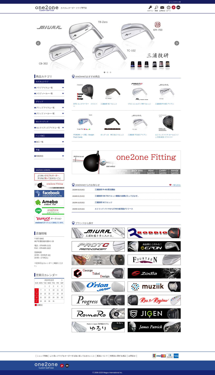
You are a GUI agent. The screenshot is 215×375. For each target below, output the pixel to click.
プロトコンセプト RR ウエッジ (139, 104)
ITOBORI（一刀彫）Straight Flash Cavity (83, 136)
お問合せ (132, 356)
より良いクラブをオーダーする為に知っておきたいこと (72, 356)
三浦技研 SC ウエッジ (109, 104)
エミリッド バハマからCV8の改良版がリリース (114, 209)
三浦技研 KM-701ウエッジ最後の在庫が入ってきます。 (117, 196)
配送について (102, 356)
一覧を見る (176, 185)
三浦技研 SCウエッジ (103, 202)
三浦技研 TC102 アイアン (137, 135)
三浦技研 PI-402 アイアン (164, 104)
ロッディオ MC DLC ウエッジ (112, 135)
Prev (38, 43)
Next (176, 43)
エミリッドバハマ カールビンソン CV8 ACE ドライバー (167, 136)
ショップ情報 (42, 356)
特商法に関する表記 (118, 356)
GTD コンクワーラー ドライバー (85, 105)
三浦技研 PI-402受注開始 (105, 190)
